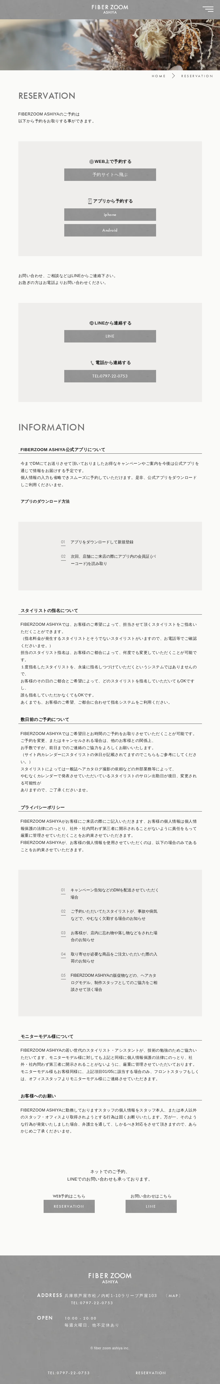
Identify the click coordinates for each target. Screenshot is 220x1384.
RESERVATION (151, 1372)
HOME (159, 76)
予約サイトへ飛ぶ (110, 174)
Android (110, 230)
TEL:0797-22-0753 (69, 1372)
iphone (110, 214)
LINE (110, 336)
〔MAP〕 (173, 1295)
